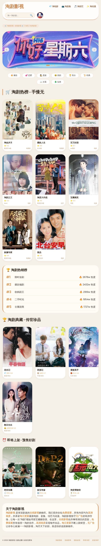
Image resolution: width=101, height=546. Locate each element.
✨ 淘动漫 (91, 6)
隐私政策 (77, 540)
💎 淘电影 (53, 6)
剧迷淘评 (95, 540)
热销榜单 (68, 540)
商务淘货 (86, 540)
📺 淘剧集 (66, 6)
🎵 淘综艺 (78, 6)
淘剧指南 (59, 540)
